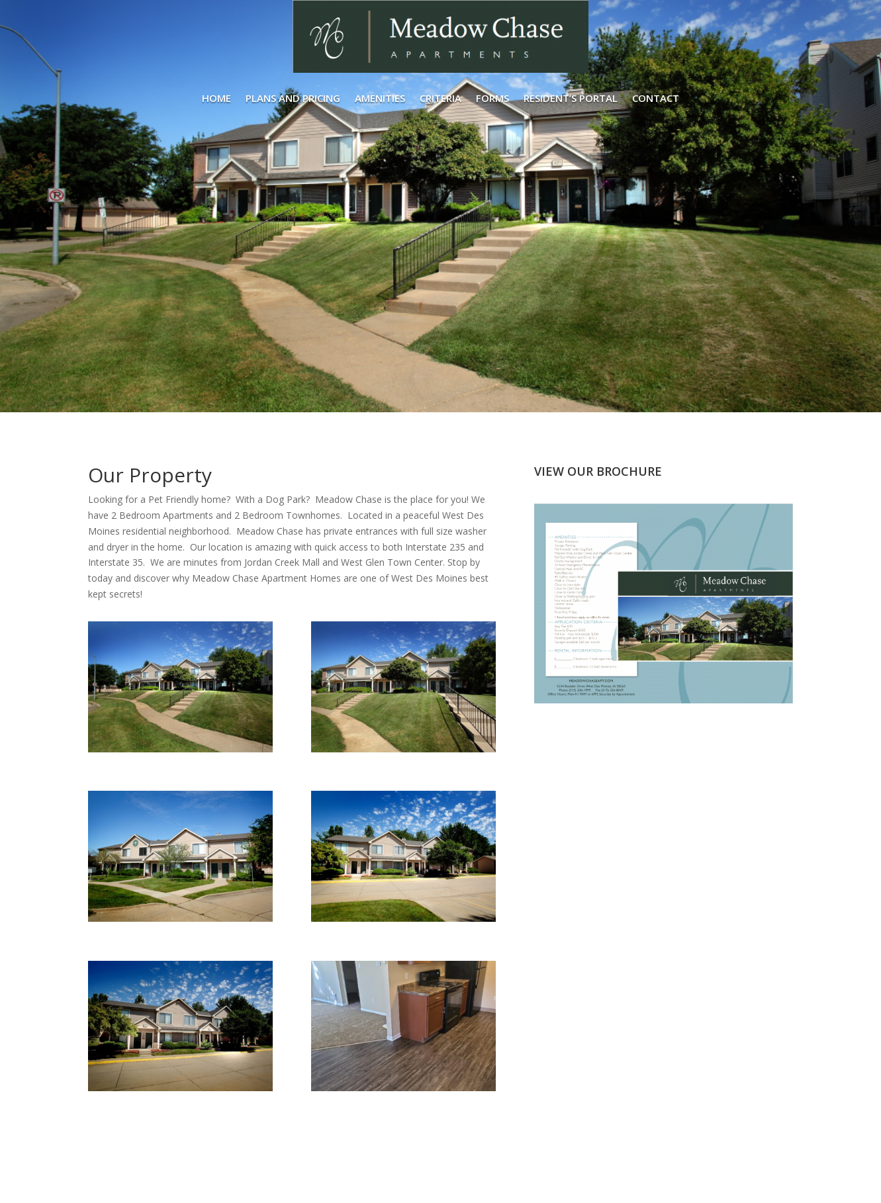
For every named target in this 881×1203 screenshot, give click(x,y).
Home (216, 98)
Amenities (380, 98)
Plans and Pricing (293, 98)
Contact (655, 98)
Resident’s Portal (571, 98)
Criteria (440, 98)
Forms (492, 98)
